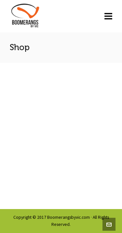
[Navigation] (108, 16)
